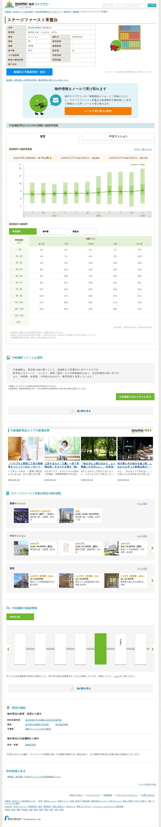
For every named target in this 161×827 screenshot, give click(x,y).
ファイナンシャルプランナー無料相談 (108, 806)
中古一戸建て (140, 801)
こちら (116, 676)
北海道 (7, 810)
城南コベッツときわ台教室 (38, 729)
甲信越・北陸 (27, 810)
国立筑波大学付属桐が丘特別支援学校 (43, 720)
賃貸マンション (50, 801)
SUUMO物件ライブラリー (48, 12)
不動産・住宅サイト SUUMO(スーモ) (20, 801)
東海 (36, 810)
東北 (13, 810)
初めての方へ (76, 795)
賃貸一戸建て (75, 801)
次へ (152, 649)
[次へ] (152, 548)
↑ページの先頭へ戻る (147, 784)
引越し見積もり (58, 806)
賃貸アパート (63, 801)
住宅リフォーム (19, 806)
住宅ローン (70, 806)
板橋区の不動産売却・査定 (29, 72)
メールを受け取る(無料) (98, 111)
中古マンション (115, 801)
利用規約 (108, 795)
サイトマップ (93, 795)
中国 (51, 810)
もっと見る (142, 503)
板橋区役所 (30, 745)
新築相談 (47, 806)
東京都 (67, 12)
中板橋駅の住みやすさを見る (135, 396)
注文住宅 (8, 806)
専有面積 (16, 231)
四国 (46, 810)
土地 (149, 801)
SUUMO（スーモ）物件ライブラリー (27, 5)
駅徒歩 (76, 231)
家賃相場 (86, 801)
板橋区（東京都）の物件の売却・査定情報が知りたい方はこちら (37, 80)
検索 (153, 5)
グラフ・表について (143, 149)
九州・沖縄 (58, 810)
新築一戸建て (128, 801)
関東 (18, 810)
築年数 (46, 231)
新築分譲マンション (99, 801)
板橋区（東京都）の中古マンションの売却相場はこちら (34, 777)
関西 (41, 810)
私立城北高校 (61, 724)
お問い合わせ (148, 795)
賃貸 (40, 801)
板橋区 (76, 12)
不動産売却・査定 (35, 806)
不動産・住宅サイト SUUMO (19, 12)
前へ (8, 649)
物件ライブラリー (84, 806)
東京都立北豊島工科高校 (37, 724)
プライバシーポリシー (127, 795)
